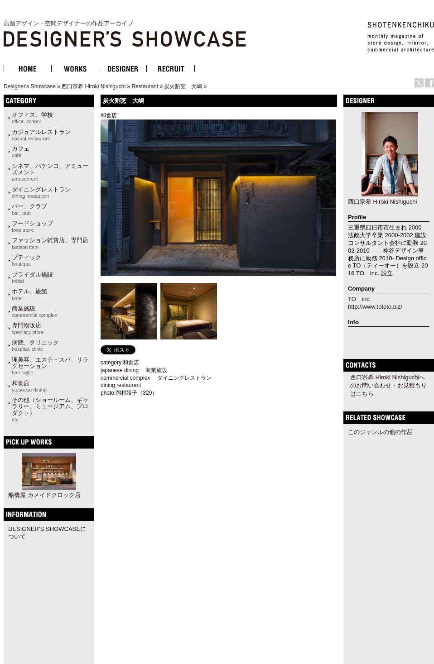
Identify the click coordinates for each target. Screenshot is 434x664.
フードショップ (32, 226)
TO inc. (359, 299)
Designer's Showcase (30, 86)
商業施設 (34, 311)
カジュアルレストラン (41, 135)
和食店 (29, 386)
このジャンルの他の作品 (380, 432)
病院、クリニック (35, 345)
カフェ (20, 151)
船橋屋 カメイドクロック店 (44, 495)
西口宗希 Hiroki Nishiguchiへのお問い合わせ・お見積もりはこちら (388, 385)
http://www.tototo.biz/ (375, 306)
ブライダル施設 (32, 277)
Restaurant (144, 86)
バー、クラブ (29, 209)
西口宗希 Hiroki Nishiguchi (93, 86)
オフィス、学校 (32, 117)
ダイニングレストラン (41, 192)
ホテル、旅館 (29, 294)
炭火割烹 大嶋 (183, 86)
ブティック (26, 260)
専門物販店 (27, 328)
